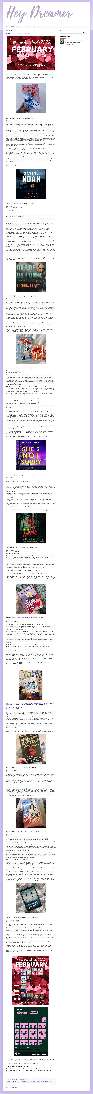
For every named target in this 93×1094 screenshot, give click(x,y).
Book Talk (28, 26)
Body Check (18, 118)
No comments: (14, 1079)
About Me (12, 26)
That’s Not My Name (20, 547)
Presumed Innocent (20, 767)
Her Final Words (19, 917)
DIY (22, 26)
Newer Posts (8, 1085)
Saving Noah (19, 203)
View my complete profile (69, 44)
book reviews (20, 1081)
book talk (24, 1081)
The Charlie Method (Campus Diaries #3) (25, 831)
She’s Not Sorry (19, 475)
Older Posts (52, 1085)
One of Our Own (19, 296)
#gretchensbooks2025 (13, 1081)
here (24, 1068)
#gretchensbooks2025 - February (18, 33)
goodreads (38, 1081)
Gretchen (68, 38)
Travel (18, 26)
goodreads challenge (44, 1081)
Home (6, 26)
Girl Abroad (18, 368)
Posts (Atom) (14, 1087)
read (50, 1081)
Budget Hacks (35, 26)
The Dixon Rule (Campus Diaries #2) (24, 617)
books (28, 1081)
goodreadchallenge (32, 1081)
